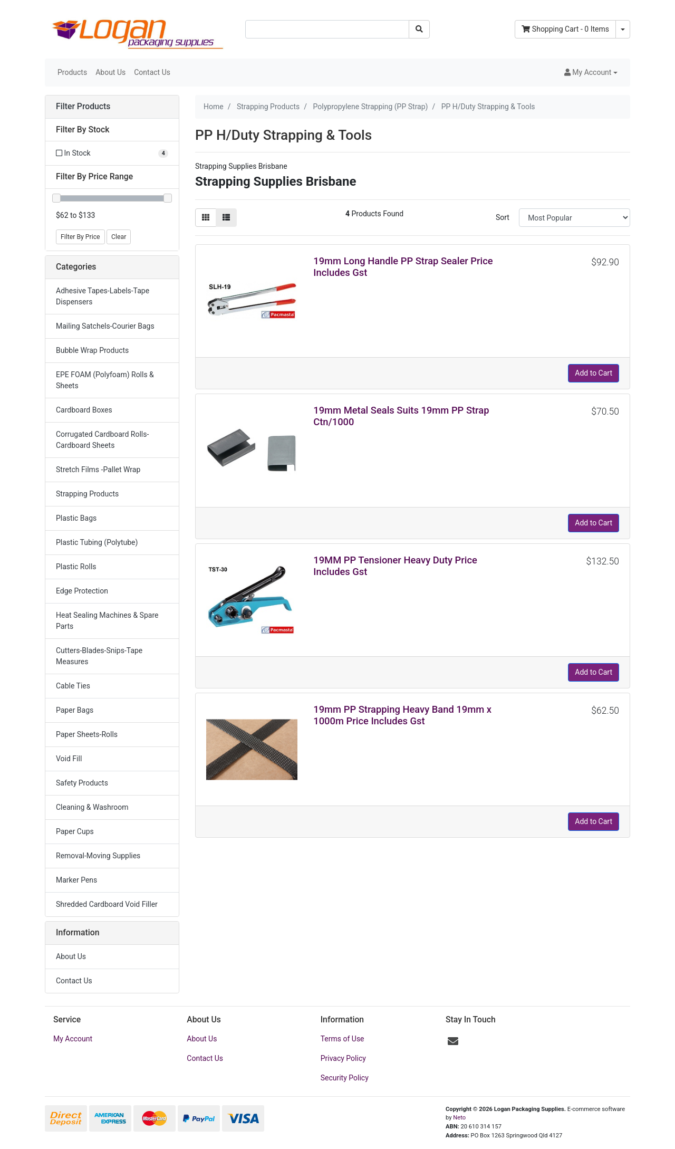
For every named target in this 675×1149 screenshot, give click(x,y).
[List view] (226, 217)
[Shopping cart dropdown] (622, 29)
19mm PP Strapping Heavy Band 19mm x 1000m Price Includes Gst (402, 715)
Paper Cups (75, 831)
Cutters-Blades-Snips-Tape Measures (99, 656)
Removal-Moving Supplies (98, 855)
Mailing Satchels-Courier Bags (105, 326)
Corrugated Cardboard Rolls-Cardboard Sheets (102, 439)
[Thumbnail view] (205, 217)
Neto (459, 1117)
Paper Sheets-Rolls (87, 734)
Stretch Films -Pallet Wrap (98, 469)
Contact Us (152, 72)
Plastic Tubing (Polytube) (97, 542)
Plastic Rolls (76, 566)
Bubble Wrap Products (92, 350)
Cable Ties (73, 686)
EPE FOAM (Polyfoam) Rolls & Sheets (105, 380)
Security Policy (345, 1078)
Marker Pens (76, 880)
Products (72, 72)
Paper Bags (74, 710)
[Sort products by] (574, 217)
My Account (72, 1039)
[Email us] (453, 1041)
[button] (591, 72)
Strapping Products (87, 494)
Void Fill (69, 758)
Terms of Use (342, 1039)
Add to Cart (593, 373)
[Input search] (327, 29)
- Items (565, 29)
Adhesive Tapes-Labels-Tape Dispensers (102, 296)
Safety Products (82, 783)
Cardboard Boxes (84, 410)
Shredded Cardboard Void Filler (107, 904)
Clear (118, 237)
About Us (110, 72)
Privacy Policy (343, 1058)
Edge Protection (82, 591)
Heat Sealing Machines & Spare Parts (107, 620)
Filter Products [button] (83, 106)
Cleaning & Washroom (92, 807)
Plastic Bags (76, 518)
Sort (502, 217)
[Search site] (419, 29)
